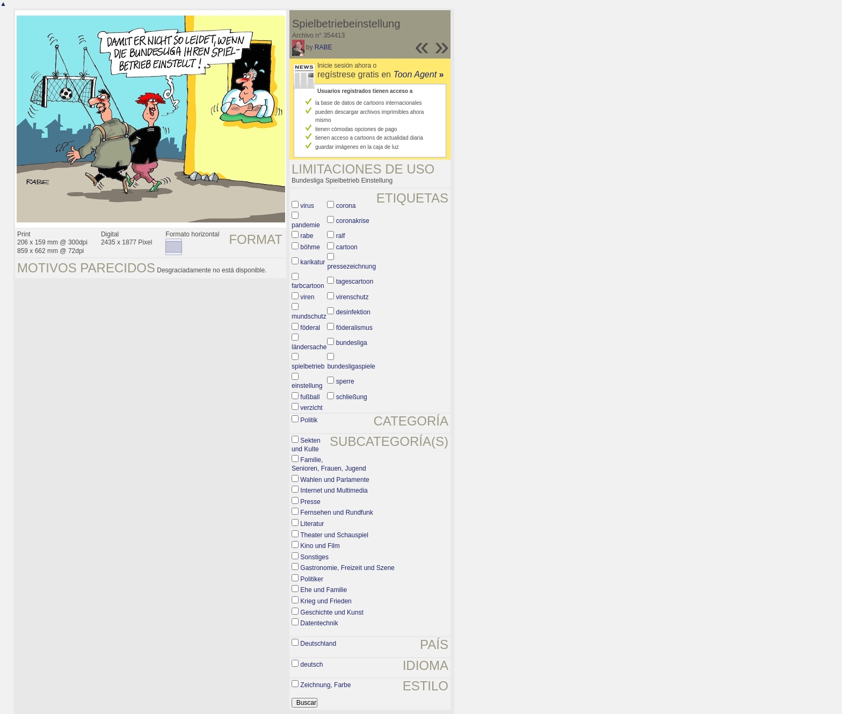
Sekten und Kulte (306, 445)
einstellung (307, 386)
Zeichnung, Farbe (325, 685)
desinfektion (353, 312)
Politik (308, 420)
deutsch (311, 664)
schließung (351, 397)
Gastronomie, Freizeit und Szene (347, 568)
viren (307, 297)
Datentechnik (319, 623)
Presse (310, 502)
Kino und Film (319, 546)
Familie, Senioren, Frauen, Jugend (329, 464)
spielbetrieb (308, 366)
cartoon (347, 247)
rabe (306, 236)
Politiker (311, 579)
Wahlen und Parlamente (334, 480)
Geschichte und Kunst (331, 612)
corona (346, 206)
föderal (310, 327)
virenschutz (352, 297)
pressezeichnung (351, 266)
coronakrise (352, 221)
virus (307, 206)
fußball (310, 397)
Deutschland (318, 643)
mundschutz (309, 316)
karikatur (312, 262)
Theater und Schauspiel (334, 535)
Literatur (312, 524)
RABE (323, 47)
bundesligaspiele (351, 366)
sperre (345, 381)
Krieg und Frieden (325, 601)
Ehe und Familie (323, 590)
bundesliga (351, 343)
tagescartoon (354, 281)
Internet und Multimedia (333, 490)
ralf (340, 236)
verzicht (311, 408)
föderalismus (354, 327)
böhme (310, 247)
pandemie (306, 225)
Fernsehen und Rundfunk (336, 512)
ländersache (309, 347)
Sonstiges (314, 557)
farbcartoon (308, 286)
